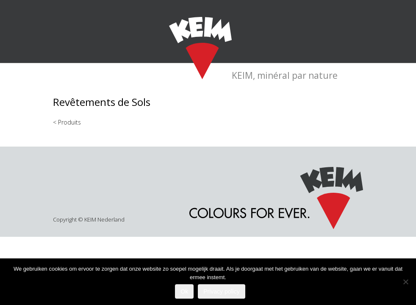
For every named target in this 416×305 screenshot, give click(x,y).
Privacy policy (221, 291)
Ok (184, 291)
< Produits (67, 122)
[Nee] (405, 281)
